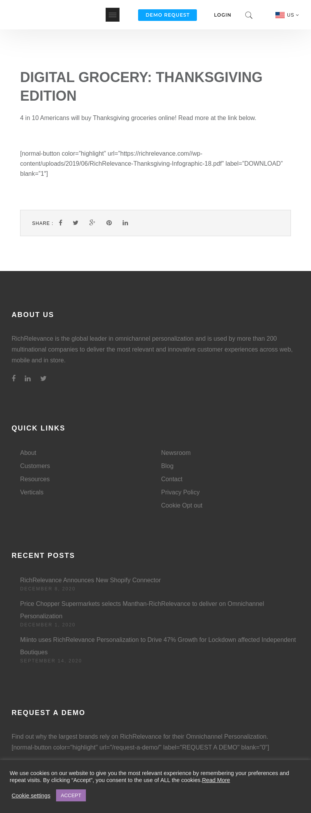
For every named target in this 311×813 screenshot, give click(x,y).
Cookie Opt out (182, 505)
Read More (216, 780)
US (293, 15)
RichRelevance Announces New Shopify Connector (90, 580)
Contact (172, 479)
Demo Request (167, 15)
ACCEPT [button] (71, 795)
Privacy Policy (180, 492)
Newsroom (176, 452)
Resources (35, 479)
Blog (167, 466)
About (28, 452)
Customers (35, 466)
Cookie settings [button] (31, 795)
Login (222, 15)
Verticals (31, 492)
